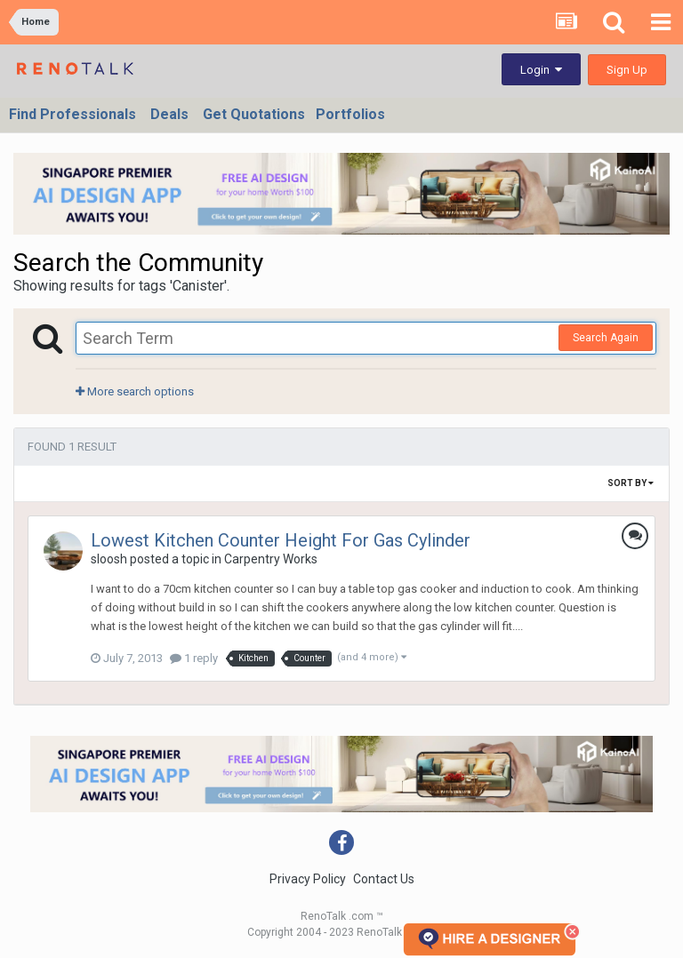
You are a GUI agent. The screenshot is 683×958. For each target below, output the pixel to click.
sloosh (109, 559)
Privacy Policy (307, 879)
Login (541, 69)
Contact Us (383, 879)
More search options (135, 391)
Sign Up (627, 69)
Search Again (606, 337)
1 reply (194, 658)
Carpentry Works (270, 559)
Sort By (630, 483)
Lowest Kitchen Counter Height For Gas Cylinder (280, 540)
